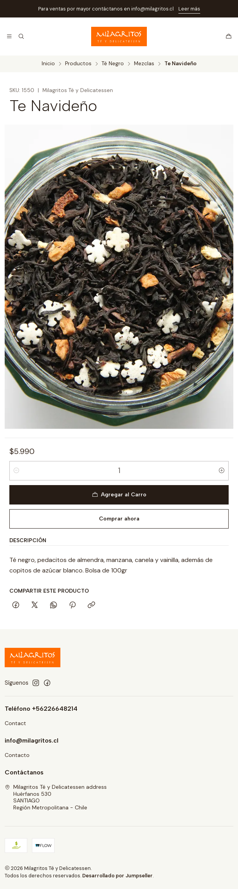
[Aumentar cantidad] (221, 470)
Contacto (17, 755)
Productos (78, 63)
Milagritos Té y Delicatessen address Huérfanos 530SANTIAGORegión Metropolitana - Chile (56, 797)
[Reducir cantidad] (16, 470)
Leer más (189, 8)
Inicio (48, 63)
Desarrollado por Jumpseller (117, 875)
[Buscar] (20, 36)
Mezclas (144, 63)
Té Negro (113, 63)
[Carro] (228, 36)
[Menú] (9, 36)
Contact (15, 723)
